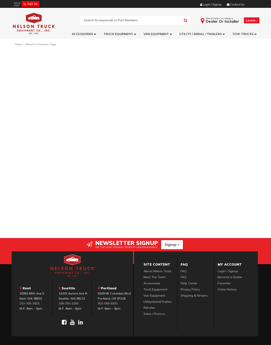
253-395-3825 (29, 303)
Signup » (172, 244)
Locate (251, 20)
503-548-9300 (108, 303)
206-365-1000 (68, 303)
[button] (84, 34)
